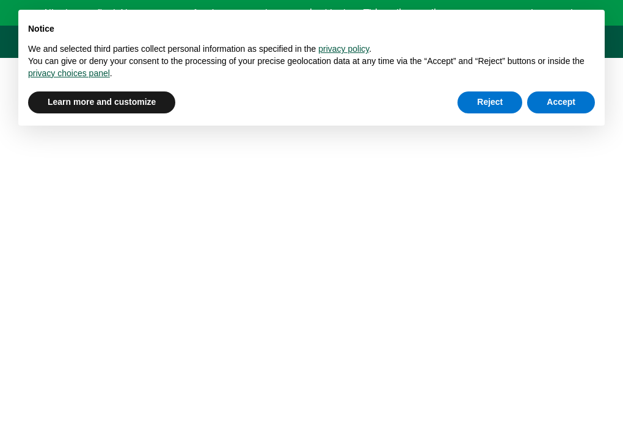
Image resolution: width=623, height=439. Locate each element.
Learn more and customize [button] (102, 102)
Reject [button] (490, 102)
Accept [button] (561, 102)
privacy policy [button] (343, 49)
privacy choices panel (69, 73)
